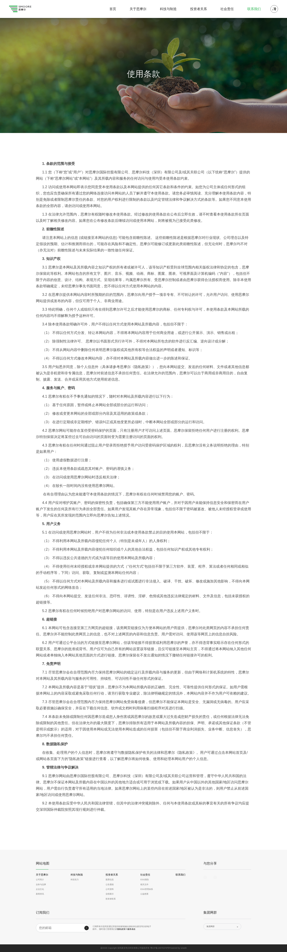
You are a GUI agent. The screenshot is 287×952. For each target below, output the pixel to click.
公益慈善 (144, 894)
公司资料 (110, 889)
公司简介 (40, 879)
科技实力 (75, 879)
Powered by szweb (178, 948)
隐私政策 (121, 929)
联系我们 (254, 9)
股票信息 (110, 879)
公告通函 (110, 884)
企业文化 (40, 889)
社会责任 (227, 9)
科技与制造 (168, 9)
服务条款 (131, 929)
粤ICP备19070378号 (159, 948)
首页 (112, 9)
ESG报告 (144, 879)
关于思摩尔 (138, 9)
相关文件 (144, 884)
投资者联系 (111, 899)
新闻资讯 (40, 894)
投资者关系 (198, 9)
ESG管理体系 (146, 889)
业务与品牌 (41, 884)
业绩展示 (110, 894)
